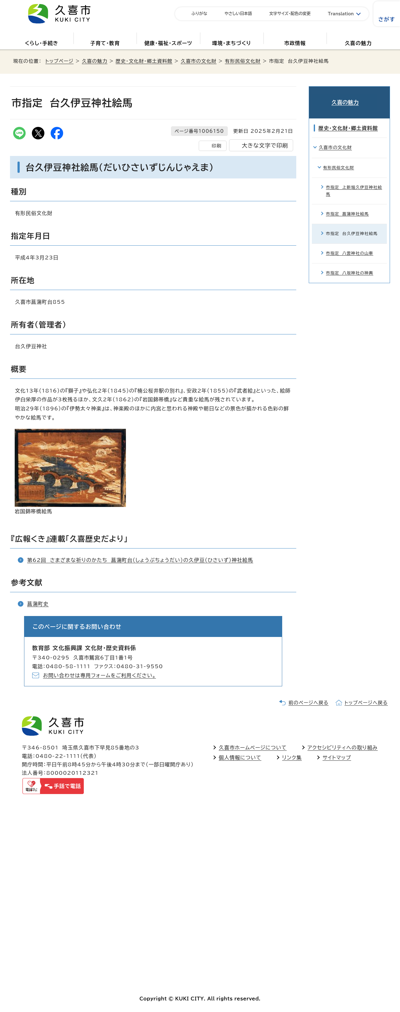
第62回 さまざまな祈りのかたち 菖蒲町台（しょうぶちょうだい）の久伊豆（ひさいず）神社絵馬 (140, 560)
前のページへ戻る (308, 702)
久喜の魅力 (358, 43)
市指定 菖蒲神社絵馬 (347, 206)
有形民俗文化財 (243, 61)
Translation (341, 14)
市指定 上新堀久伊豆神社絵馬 (354, 183)
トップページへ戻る (366, 702)
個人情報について (240, 757)
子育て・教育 (105, 43)
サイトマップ (336, 757)
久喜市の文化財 (199, 61)
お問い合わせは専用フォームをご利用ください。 (99, 675)
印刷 (216, 145)
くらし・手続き (41, 43)
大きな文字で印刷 (265, 145)
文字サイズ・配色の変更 (290, 14)
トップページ (59, 61)
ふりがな (199, 14)
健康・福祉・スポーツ (168, 43)
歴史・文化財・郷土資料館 (144, 61)
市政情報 (295, 43)
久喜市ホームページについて (253, 747)
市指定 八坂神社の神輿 (349, 266)
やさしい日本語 (238, 14)
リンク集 (292, 757)
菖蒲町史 (38, 603)
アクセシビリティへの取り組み (343, 747)
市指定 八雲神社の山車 (349, 246)
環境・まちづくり (231, 43)
